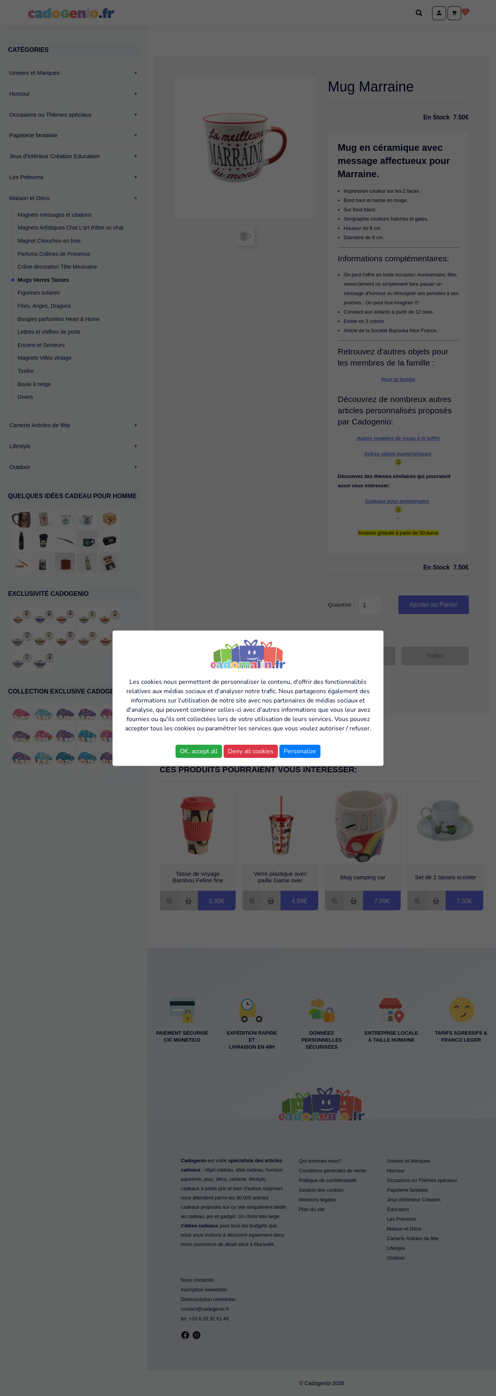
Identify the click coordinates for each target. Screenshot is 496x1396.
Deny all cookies (251, 751)
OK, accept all (199, 751)
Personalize (300, 751)
